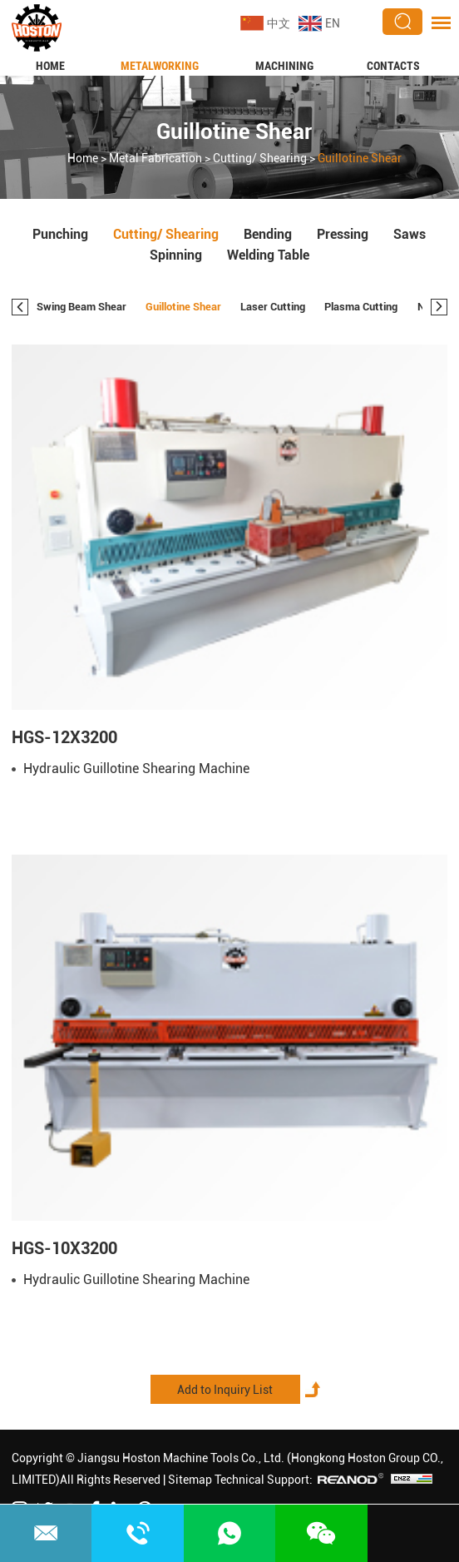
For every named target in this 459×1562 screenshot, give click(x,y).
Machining (284, 65)
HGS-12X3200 (64, 737)
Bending (268, 234)
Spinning (176, 255)
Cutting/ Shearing (260, 158)
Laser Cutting (272, 306)
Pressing (342, 234)
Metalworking (160, 65)
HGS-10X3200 (64, 1248)
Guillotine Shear (234, 131)
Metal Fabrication (155, 158)
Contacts (393, 65)
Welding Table (268, 255)
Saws (409, 234)
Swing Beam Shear (81, 306)
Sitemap (190, 1479)
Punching (60, 234)
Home (50, 65)
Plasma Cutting (360, 306)
